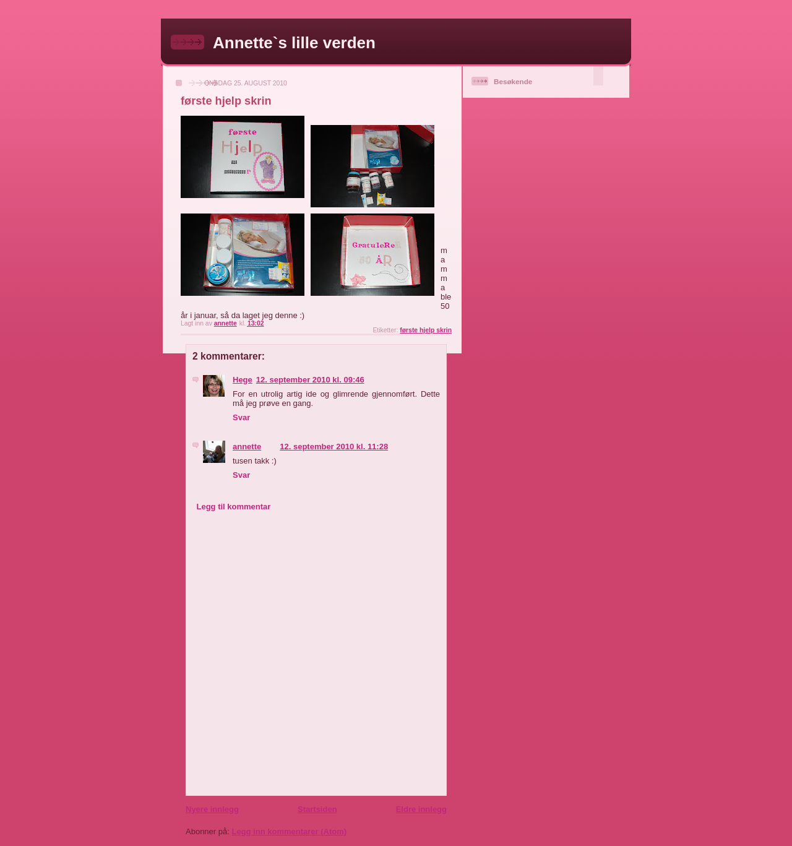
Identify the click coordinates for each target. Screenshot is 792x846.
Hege (242, 379)
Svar (241, 417)
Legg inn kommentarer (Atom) (288, 831)
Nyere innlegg (212, 809)
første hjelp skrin (426, 330)
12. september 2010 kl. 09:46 (310, 379)
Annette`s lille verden (294, 42)
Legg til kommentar (234, 506)
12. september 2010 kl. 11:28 (334, 446)
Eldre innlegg (421, 809)
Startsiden (317, 809)
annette (247, 446)
